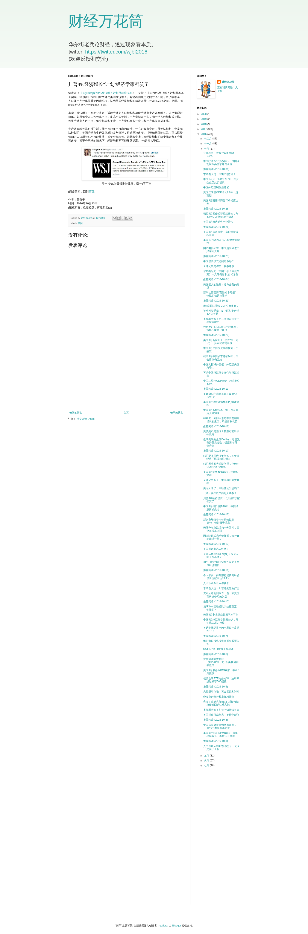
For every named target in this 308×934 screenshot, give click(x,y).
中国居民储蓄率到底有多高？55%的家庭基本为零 (220, 726)
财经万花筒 (105, 21)
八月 (207, 760)
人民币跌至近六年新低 (216, 583)
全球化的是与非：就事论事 (218, 266)
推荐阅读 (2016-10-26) (216, 226)
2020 (204, 114)
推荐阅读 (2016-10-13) (216, 514)
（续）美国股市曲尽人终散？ (220, 493)
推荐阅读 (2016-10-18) (216, 426)
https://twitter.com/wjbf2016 (116, 52)
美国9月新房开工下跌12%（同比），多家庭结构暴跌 (220, 342)
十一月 (208, 143)
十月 (207, 148)
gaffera (163, 925)
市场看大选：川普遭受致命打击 (221, 588)
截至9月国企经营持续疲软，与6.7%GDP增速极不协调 (220, 215)
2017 (204, 129)
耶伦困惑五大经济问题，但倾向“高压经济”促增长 (221, 465)
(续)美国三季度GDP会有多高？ (221, 305)
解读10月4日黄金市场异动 (218, 649)
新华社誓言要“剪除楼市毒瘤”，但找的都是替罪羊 (220, 294)
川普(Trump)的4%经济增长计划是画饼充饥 (105, 93)
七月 (207, 765)
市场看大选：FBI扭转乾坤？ (219, 174)
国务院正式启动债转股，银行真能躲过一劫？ (221, 537)
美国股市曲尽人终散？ (216, 548)
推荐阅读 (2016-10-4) (215, 719)
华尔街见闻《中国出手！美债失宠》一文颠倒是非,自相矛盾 (221, 273)
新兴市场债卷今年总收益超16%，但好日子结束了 (218, 521)
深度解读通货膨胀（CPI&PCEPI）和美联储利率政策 (220, 662)
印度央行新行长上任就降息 (218, 696)
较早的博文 (176, 412)
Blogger (176, 925)
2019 (204, 119)
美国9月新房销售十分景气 (218, 221)
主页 (126, 412)
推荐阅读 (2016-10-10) (216, 601)
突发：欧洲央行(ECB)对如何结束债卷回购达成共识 (221, 703)
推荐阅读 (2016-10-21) (216, 300)
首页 (91, 191)
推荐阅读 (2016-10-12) (216, 543)
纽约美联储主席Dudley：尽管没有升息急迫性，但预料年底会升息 (221, 442)
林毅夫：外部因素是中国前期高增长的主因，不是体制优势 (221, 420)
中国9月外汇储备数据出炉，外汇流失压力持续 (220, 621)
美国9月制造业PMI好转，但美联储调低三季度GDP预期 (220, 735)
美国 (80, 223)
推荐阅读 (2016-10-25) (216, 256)
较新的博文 (75, 412)
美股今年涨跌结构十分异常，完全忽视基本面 (221, 529)
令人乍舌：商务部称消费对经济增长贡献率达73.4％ (221, 577)
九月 (207, 755)
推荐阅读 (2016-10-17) (216, 450)
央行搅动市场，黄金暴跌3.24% (221, 691)
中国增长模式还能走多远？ (218, 261)
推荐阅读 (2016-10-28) (216, 208)
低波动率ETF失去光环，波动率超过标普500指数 (221, 680)
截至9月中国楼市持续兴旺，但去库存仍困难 (220, 358)
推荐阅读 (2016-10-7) (215, 635)
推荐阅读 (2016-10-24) (216, 279)
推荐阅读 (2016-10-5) (215, 686)
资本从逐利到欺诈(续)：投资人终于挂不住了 (220, 556)
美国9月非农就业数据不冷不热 (220, 614)
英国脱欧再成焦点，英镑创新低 (221, 714)
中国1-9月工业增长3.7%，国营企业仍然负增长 (221, 181)
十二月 (208, 138)
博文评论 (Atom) (86, 418)
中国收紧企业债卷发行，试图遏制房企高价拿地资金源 (221, 163)
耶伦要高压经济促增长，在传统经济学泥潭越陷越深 (221, 457)
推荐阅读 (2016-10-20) (216, 335)
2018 (204, 124)
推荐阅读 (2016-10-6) (215, 654)
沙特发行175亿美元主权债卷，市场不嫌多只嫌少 (220, 329)
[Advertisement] (126, 376)
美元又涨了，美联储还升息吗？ (221, 488)
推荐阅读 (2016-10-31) (216, 169)
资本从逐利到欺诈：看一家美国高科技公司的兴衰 (221, 595)
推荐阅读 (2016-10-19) (216, 388)
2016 (204, 134)
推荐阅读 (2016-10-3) (215, 741)
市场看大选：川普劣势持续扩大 (221, 709)
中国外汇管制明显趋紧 (216, 187)
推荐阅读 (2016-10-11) (216, 570)
